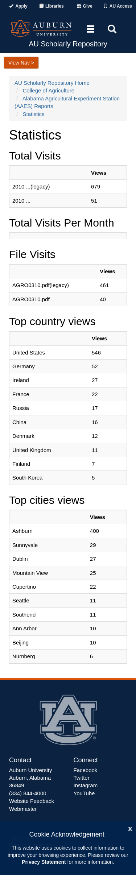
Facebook (86, 770)
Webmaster (23, 809)
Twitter (82, 778)
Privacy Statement (44, 862)
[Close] (130, 828)
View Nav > (21, 63)
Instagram (86, 785)
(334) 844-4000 (27, 793)
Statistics (34, 114)
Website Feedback (31, 801)
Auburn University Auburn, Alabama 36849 (30, 778)
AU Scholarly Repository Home (52, 83)
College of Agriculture (49, 90)
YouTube (84, 793)
